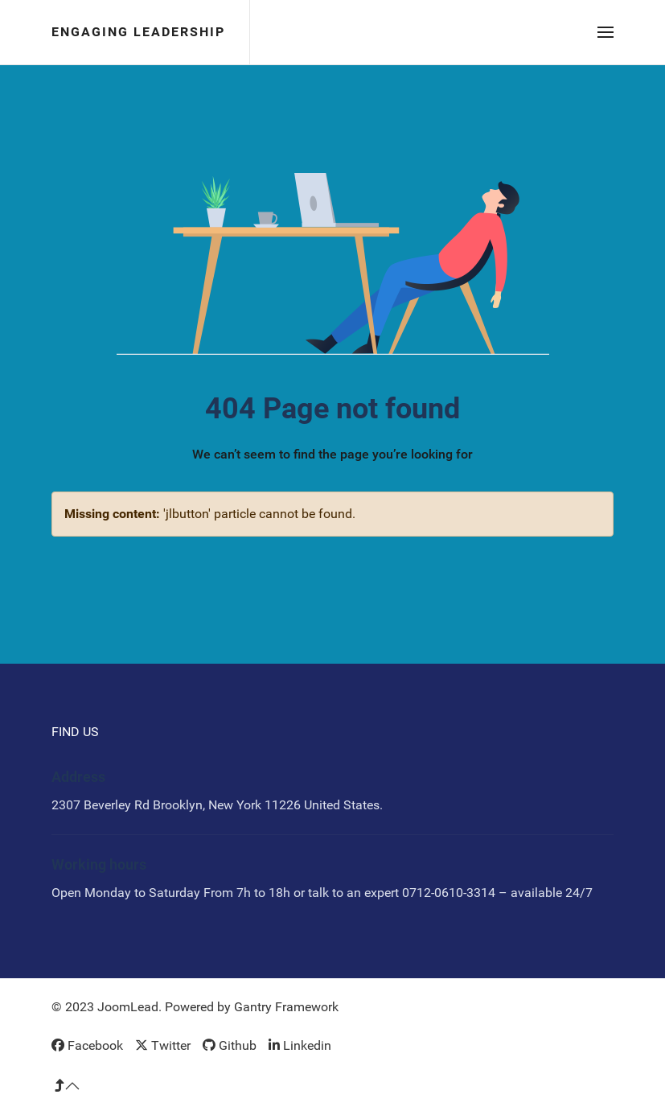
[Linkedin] (300, 1045)
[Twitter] (163, 1045)
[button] (605, 32)
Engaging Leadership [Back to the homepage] (138, 31)
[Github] (230, 1045)
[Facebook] (87, 1045)
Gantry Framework (286, 1006)
